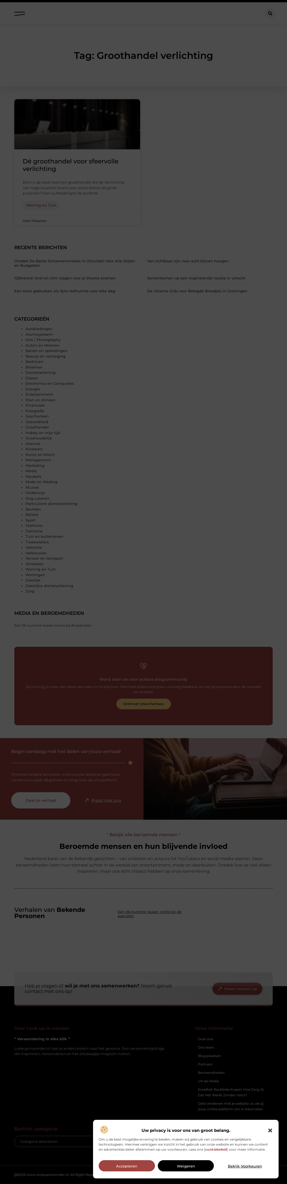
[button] (270, 1130)
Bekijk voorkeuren (245, 1166)
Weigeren (186, 1166)
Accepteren (126, 1166)
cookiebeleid (216, 1149)
